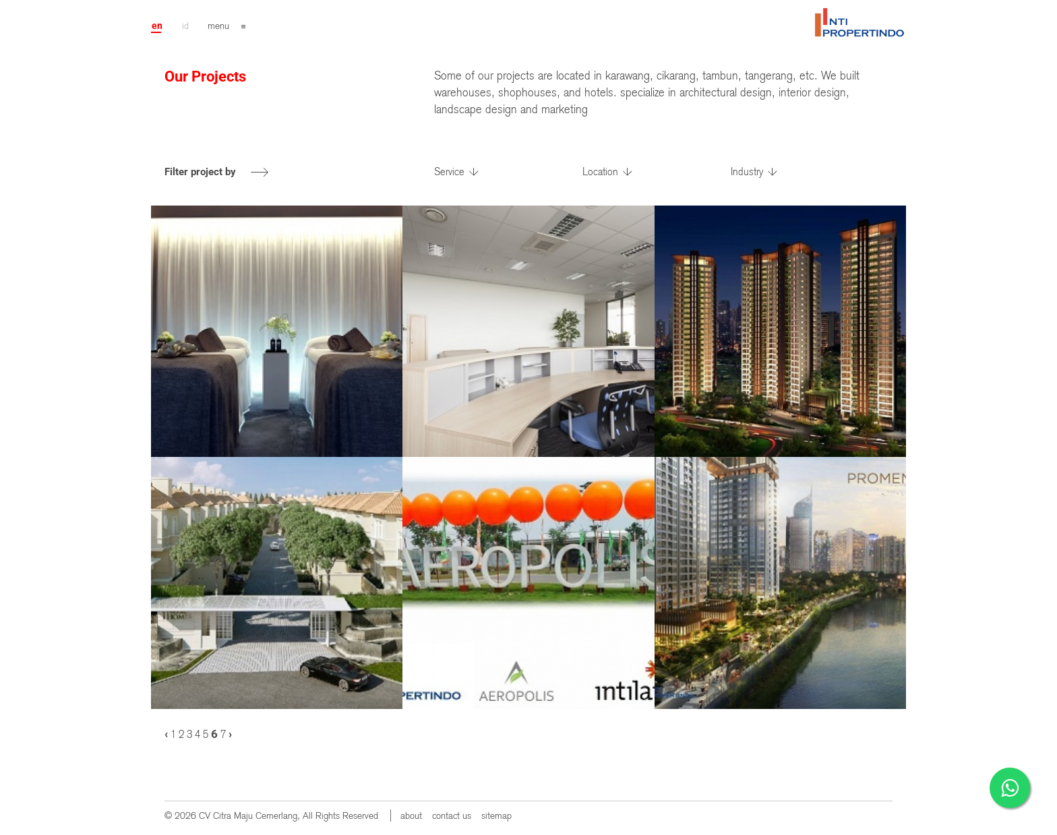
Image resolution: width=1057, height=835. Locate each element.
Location (600, 172)
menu (218, 25)
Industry (747, 172)
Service (449, 172)
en (157, 25)
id (185, 25)
